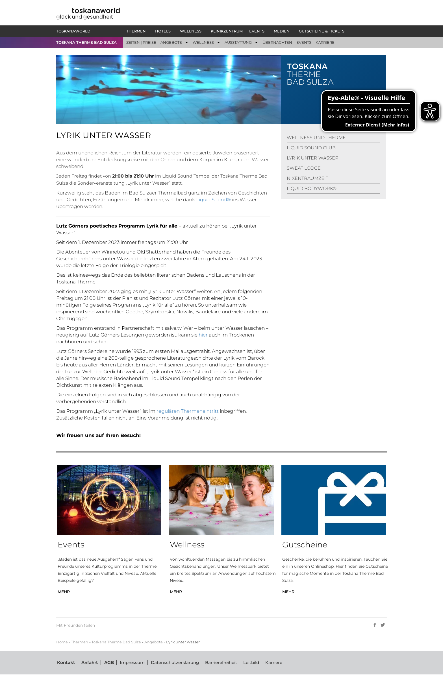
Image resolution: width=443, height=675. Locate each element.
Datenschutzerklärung (173, 662)
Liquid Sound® (213, 199)
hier (203, 335)
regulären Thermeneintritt (188, 411)
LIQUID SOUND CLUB (311, 147)
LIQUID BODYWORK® (311, 188)
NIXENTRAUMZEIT (307, 178)
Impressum (130, 662)
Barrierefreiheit (219, 662)
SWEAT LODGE (304, 168)
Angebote (153, 642)
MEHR (64, 591)
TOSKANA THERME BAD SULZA (86, 42)
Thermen (79, 642)
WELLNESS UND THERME (316, 137)
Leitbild (249, 662)
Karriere (271, 662)
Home (62, 642)
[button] (137, 31)
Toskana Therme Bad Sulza (116, 642)
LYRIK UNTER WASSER (312, 158)
